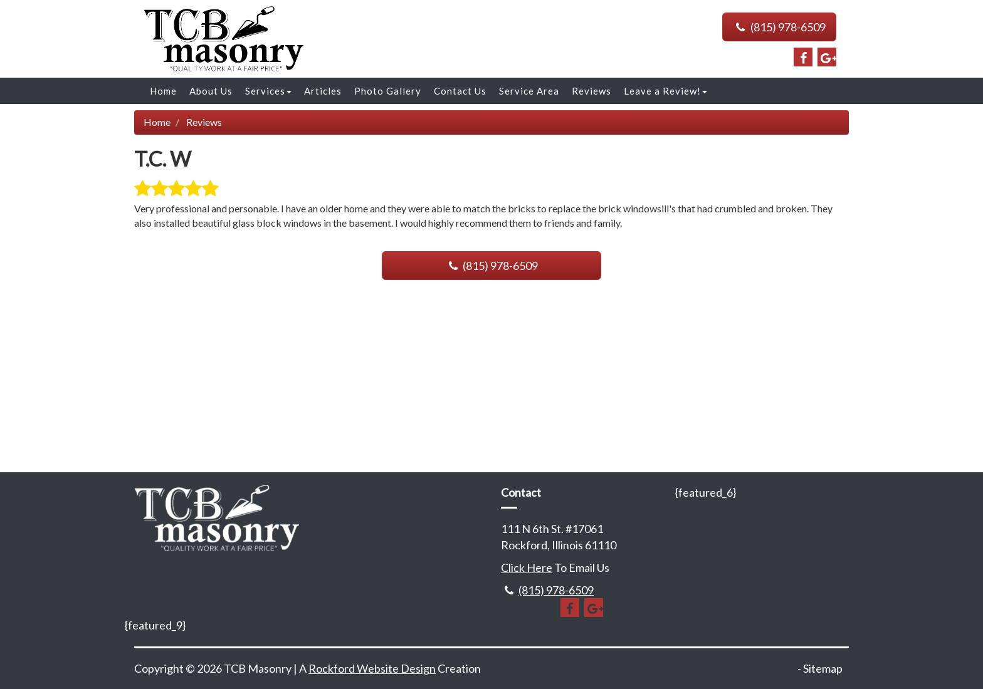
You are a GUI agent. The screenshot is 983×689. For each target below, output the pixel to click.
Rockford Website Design (372, 668)
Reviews (591, 90)
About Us (211, 90)
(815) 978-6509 (779, 27)
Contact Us (460, 90)
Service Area (529, 90)
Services (268, 90)
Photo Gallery (387, 90)
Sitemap (823, 668)
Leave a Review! (665, 90)
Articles (323, 90)
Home (163, 90)
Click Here (526, 567)
